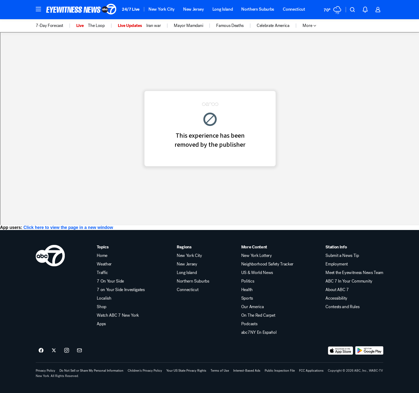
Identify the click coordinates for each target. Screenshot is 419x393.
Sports (247, 298)
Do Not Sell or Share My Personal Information (91, 370)
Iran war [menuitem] (153, 25)
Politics (247, 281)
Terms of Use (220, 370)
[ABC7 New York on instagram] (66, 350)
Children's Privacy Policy (145, 370)
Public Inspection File (280, 370)
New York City (161, 9)
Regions (184, 247)
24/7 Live (131, 9)
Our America (252, 307)
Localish (104, 298)
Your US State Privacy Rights (186, 370)
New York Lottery (256, 255)
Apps (101, 324)
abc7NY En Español (259, 332)
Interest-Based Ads (246, 370)
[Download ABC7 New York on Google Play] (369, 350)
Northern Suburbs (257, 9)
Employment (336, 264)
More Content (254, 247)
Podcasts (249, 324)
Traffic (102, 273)
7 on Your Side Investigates (120, 290)
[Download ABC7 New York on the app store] (340, 350)
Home (102, 255)
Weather (104, 264)
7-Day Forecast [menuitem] (49, 25)
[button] (38, 9)
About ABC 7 (337, 290)
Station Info (336, 247)
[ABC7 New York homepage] (81, 9)
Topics (102, 247)
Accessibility (336, 298)
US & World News (257, 273)
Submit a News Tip (342, 255)
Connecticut (294, 9)
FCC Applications (311, 370)
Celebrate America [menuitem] (273, 25)
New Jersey (193, 9)
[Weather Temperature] (332, 9)
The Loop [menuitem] (96, 25)
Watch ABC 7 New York (118, 315)
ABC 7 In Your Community (348, 281)
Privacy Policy (45, 370)
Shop (101, 307)
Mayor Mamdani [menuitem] (188, 25)
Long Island (222, 9)
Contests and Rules (342, 307)
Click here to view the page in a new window (68, 227)
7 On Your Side (110, 281)
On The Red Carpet (258, 315)
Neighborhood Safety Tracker (267, 264)
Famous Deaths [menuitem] (230, 25)
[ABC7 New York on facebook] (41, 350)
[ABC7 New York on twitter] (54, 350)
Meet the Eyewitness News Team (354, 273)
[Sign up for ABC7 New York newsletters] (79, 350)
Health (247, 290)
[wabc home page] (50, 255)
